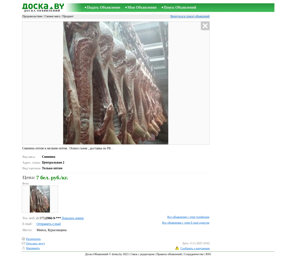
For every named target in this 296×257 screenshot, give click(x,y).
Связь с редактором (142, 254)
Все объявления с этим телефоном (188, 217)
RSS (208, 254)
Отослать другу (35, 243)
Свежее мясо (52, 16)
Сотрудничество (194, 254)
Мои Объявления (141, 7)
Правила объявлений (169, 254)
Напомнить (33, 248)
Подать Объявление (103, 7)
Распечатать (33, 239)
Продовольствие (32, 16)
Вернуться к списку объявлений (189, 16)
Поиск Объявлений (180, 7)
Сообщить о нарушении (195, 248)
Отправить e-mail (49, 224)
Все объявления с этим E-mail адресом (185, 222)
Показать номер (73, 218)
